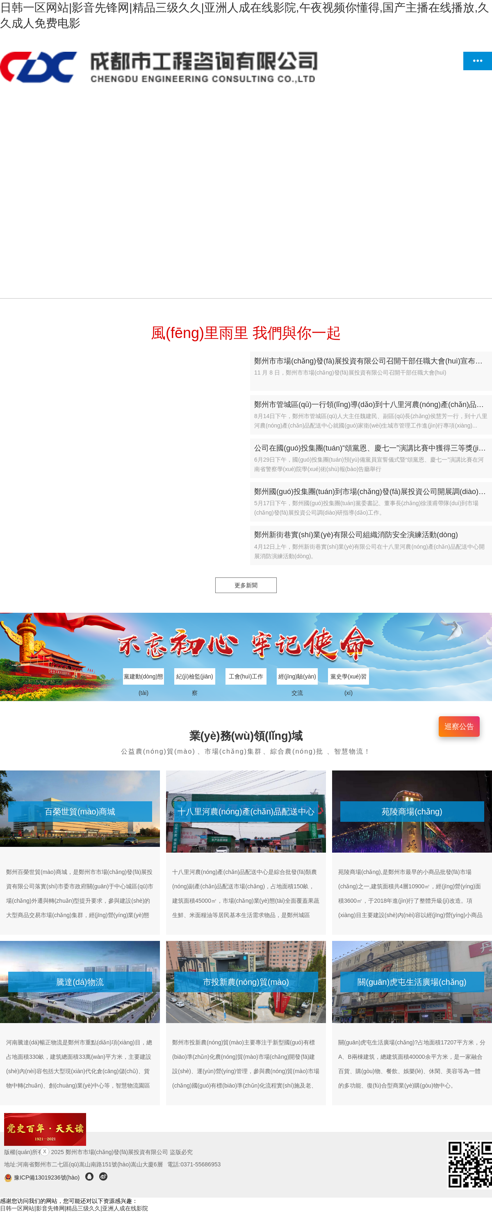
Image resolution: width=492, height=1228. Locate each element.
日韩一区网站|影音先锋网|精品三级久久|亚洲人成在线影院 (74, 1208)
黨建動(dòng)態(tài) (143, 679)
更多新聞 (246, 585)
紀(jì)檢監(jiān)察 (194, 679)
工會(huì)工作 (246, 676)
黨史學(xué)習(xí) (348, 679)
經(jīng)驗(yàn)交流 (297, 679)
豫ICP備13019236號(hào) (42, 1177)
